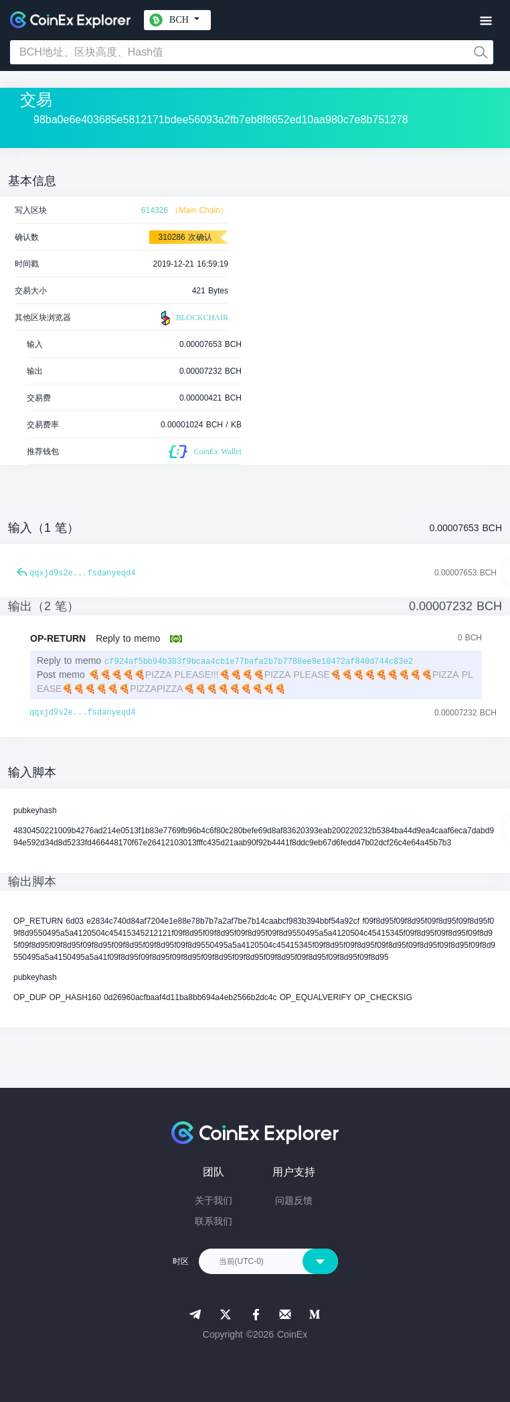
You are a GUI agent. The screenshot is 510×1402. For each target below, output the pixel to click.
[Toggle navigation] (485, 21)
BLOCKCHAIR (192, 318)
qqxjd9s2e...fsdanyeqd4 (82, 573)
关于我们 (213, 1200)
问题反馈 (294, 1200)
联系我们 (213, 1221)
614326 (154, 210)
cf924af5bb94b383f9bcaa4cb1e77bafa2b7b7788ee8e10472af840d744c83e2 (258, 662)
